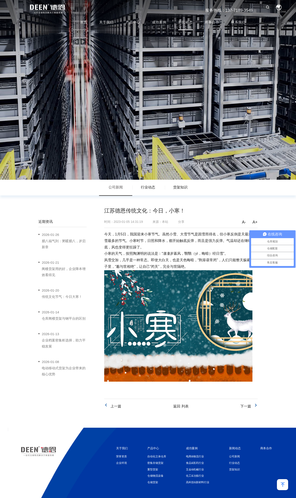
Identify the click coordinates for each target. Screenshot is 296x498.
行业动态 (148, 187)
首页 (83, 22)
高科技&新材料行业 (197, 482)
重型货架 (152, 469)
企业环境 (121, 463)
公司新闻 (115, 187)
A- (244, 222)
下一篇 (248, 405)
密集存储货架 (155, 463)
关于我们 (106, 22)
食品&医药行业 (195, 463)
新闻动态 (185, 22)
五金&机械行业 (195, 469)
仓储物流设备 (155, 475)
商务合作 (212, 22)
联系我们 (238, 22)
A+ (255, 222)
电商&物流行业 (195, 456)
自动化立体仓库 (156, 456)
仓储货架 (152, 482)
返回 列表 (180, 406)
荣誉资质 (121, 456)
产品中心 (133, 22)
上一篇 (112, 405)
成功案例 (159, 22)
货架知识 (180, 187)
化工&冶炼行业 (195, 475)
